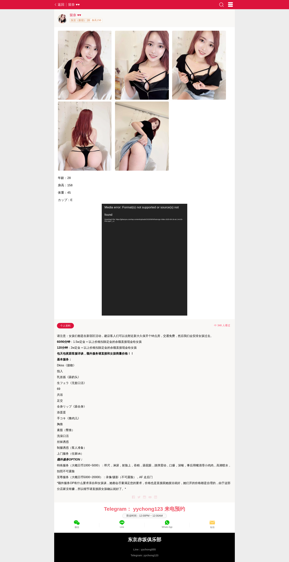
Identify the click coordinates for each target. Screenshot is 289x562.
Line (122, 527)
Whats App (167, 527)
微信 (77, 527)
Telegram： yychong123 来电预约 (144, 509)
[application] (144, 260)
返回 (59, 4)
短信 (212, 527)
